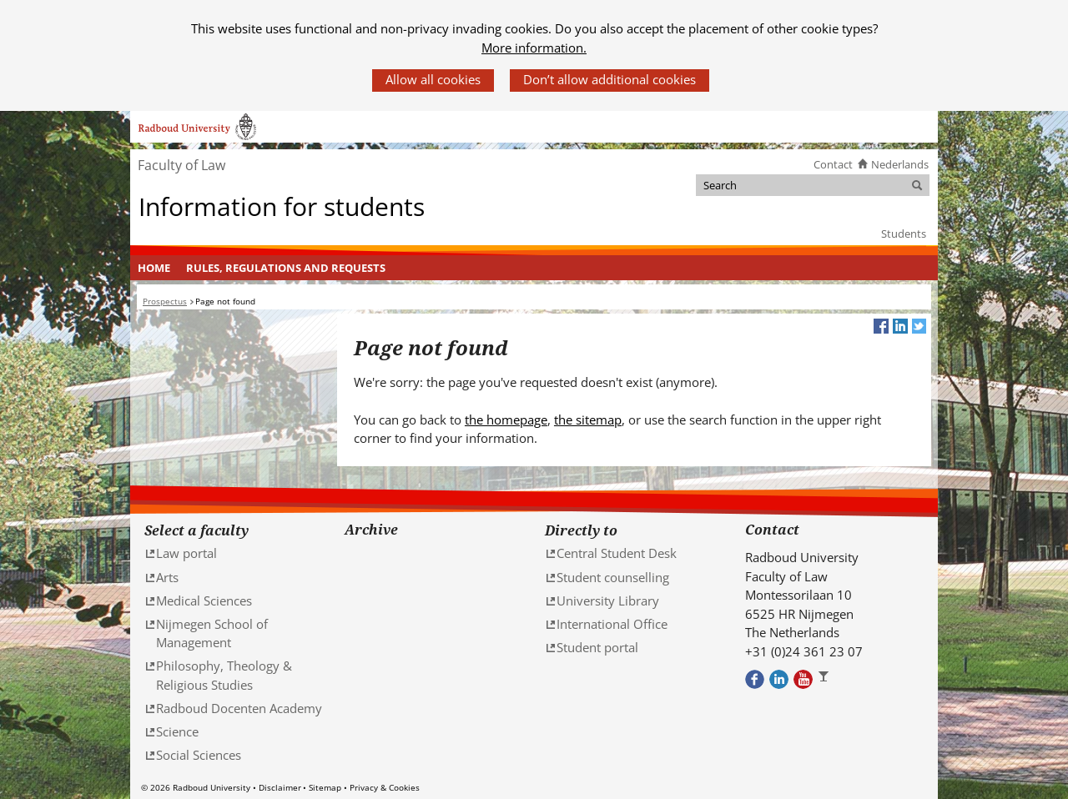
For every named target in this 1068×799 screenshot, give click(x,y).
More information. (534, 47)
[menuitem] (154, 267)
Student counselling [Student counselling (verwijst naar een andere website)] (613, 577)
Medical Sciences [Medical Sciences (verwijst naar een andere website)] (204, 600)
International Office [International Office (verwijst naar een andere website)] (612, 624)
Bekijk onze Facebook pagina (754, 679)
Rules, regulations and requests (285, 267)
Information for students (282, 206)
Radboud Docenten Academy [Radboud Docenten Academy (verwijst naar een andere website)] (239, 708)
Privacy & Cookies (385, 787)
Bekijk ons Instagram (827, 679)
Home (154, 267)
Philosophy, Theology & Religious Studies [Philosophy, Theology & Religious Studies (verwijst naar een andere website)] (224, 675)
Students (903, 233)
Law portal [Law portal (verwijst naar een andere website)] (186, 553)
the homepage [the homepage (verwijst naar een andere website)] (506, 419)
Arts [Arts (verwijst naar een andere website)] (167, 577)
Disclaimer (280, 787)
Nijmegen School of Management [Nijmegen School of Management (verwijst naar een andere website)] (212, 633)
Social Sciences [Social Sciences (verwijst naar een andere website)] (198, 754)
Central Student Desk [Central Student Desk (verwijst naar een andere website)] (617, 553)
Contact (833, 164)
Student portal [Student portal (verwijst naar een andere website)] (597, 647)
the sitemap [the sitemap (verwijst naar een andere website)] (588, 419)
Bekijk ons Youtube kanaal (803, 679)
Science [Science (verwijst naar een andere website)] (177, 731)
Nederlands (900, 164)
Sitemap (325, 787)
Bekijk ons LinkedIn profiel (778, 679)
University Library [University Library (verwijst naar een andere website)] (608, 600)
